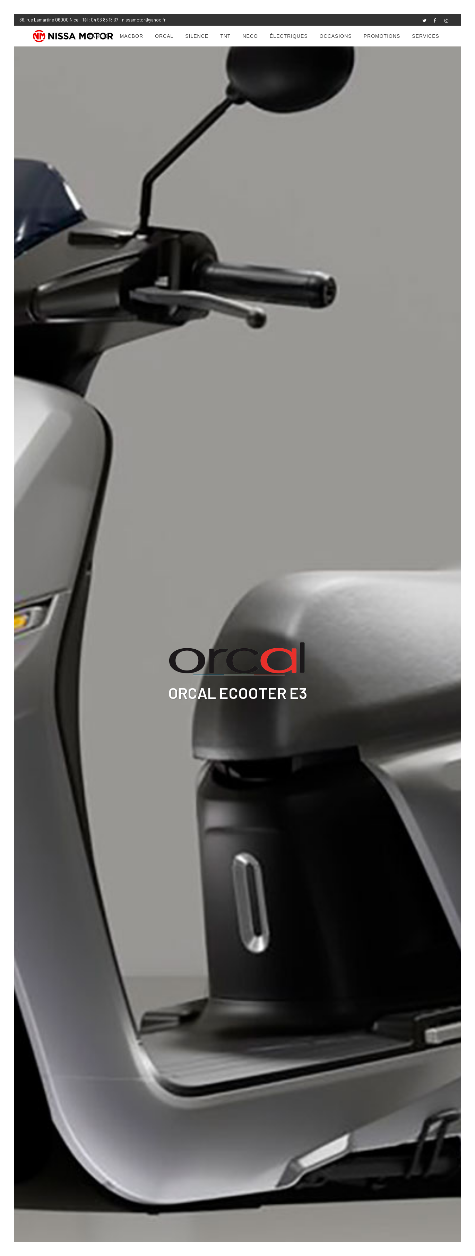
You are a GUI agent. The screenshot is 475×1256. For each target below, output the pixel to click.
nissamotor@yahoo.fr (144, 20)
